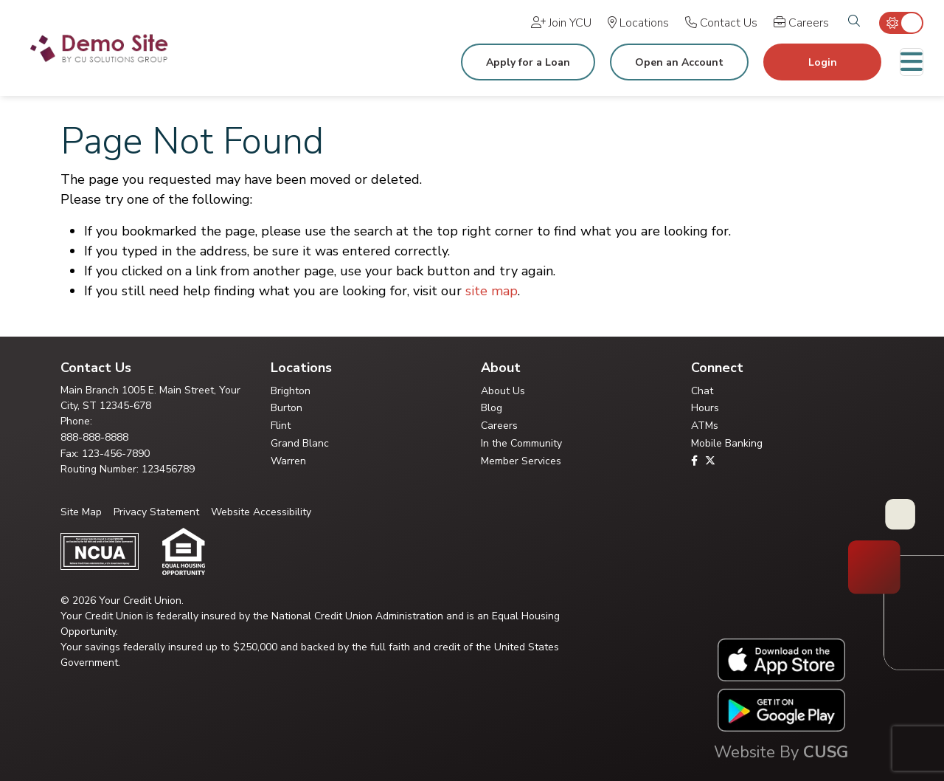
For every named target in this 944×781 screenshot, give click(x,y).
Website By (781, 752)
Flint (281, 426)
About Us (503, 391)
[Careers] (801, 23)
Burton (286, 408)
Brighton (290, 391)
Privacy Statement (156, 512)
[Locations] (638, 23)
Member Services (521, 461)
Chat (702, 391)
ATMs (704, 426)
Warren (288, 461)
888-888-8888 (94, 437)
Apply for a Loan (528, 62)
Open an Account (679, 62)
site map (491, 291)
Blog (491, 408)
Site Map (81, 512)
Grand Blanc (300, 443)
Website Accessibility (261, 512)
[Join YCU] (561, 23)
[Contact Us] (721, 23)
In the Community (521, 443)
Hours (705, 408)
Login (822, 62)
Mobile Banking (727, 443)
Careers (499, 426)
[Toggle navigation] (911, 62)
